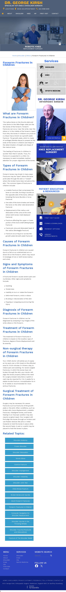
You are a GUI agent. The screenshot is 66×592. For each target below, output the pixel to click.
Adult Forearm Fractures (20, 501)
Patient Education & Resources (51, 190)
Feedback (37, 580)
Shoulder (19, 13)
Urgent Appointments (51, 235)
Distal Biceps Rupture (20, 489)
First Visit (6, 566)
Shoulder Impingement (20, 470)
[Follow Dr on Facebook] (36, 566)
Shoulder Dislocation (20, 452)
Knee (29, 13)
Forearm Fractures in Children (20, 507)
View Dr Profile (54, 138)
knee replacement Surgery (51, 149)
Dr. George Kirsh (51, 100)
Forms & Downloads (53, 223)
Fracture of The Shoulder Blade (20, 538)
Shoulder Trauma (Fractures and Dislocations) (20, 531)
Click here (43, 212)
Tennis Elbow (20, 458)
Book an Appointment (26, 9)
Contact (55, 13)
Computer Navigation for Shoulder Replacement (20, 514)
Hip (35, 13)
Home (2, 13)
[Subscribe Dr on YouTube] (41, 565)
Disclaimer (12, 580)
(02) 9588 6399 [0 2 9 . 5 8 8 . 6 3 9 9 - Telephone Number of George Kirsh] (44, 9)
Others (28, 56)
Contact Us (58, 580)
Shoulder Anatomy (20, 440)
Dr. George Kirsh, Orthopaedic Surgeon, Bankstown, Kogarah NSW (25, 583)
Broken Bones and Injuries (20, 495)
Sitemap (28, 580)
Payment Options (52, 229)
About (9, 13)
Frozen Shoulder (20, 446)
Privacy (21, 580)
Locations (9, 9)
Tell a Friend (47, 580)
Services (51, 61)
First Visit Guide (52, 218)
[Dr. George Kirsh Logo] (23, 4)
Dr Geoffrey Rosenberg (55, 583)
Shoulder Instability (20, 477)
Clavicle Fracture (20, 464)
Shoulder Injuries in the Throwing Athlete (20, 523)
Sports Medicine (52, 91)
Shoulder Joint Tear (20, 483)
